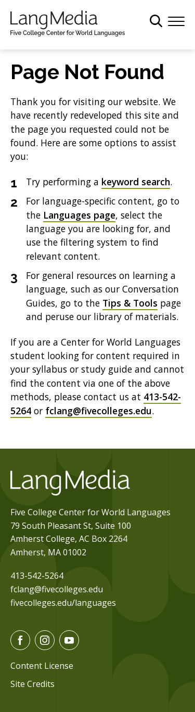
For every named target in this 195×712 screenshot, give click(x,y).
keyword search (135, 181)
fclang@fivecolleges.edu (98, 410)
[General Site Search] (156, 21)
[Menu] (176, 20)
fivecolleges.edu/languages (63, 602)
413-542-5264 (36, 575)
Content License (41, 665)
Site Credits (32, 684)
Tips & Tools (130, 303)
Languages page (79, 215)
